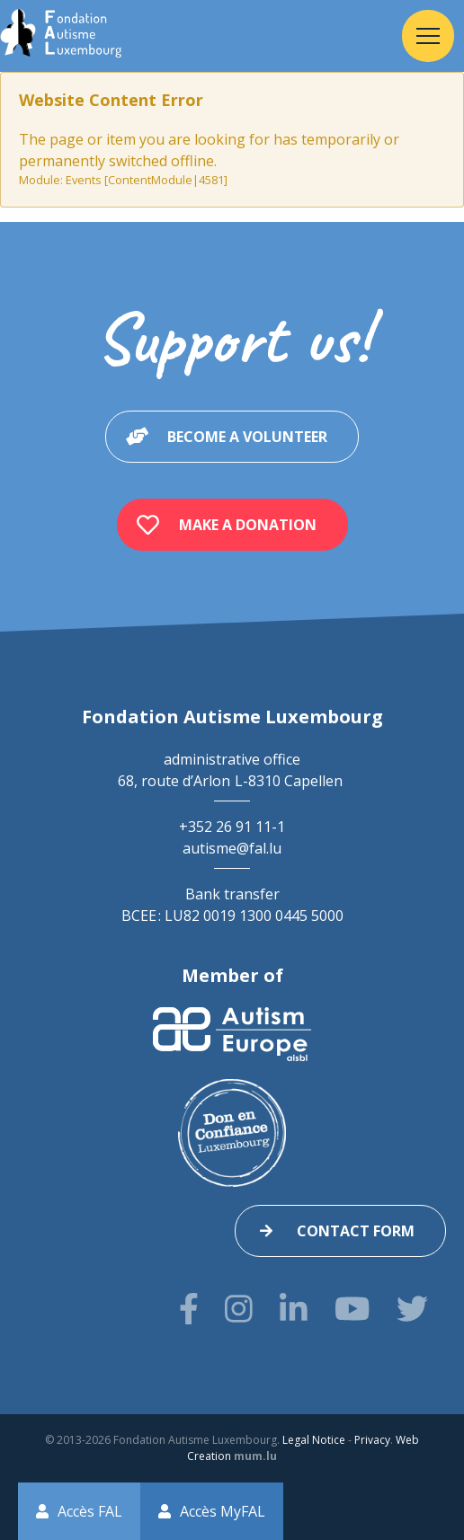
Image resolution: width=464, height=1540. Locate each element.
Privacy (372, 1439)
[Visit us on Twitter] (412, 1308)
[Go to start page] (60, 36)
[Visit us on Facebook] (189, 1308)
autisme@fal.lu (232, 848)
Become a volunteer (247, 437)
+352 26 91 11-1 (232, 826)
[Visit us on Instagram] (239, 1308)
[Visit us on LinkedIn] (294, 1308)
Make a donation (248, 525)
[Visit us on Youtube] (352, 1308)
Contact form (356, 1231)
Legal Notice (313, 1439)
